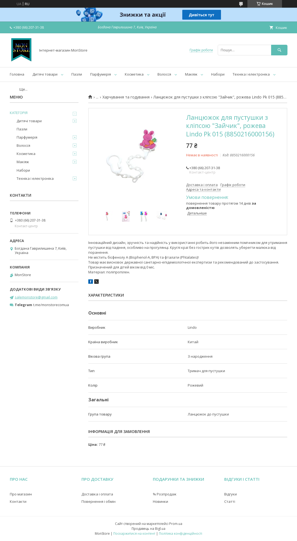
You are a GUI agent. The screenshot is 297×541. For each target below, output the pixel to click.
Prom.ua (175, 523)
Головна (17, 74)
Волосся (164, 74)
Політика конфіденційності (180, 533)
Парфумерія (100, 74)
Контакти (18, 501)
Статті (229, 501)
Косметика (134, 74)
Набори (218, 74)
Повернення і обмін (98, 501)
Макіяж (191, 74)
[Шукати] (279, 50)
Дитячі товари (44, 74)
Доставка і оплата (97, 494)
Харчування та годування (126, 97)
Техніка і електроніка (251, 74)
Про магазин (21, 494)
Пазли (76, 74)
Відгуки (230, 494)
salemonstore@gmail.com (36, 297)
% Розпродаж (164, 494)
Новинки (160, 501)
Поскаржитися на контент (134, 533)
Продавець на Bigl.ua (148, 528)
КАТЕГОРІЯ (19, 112)
